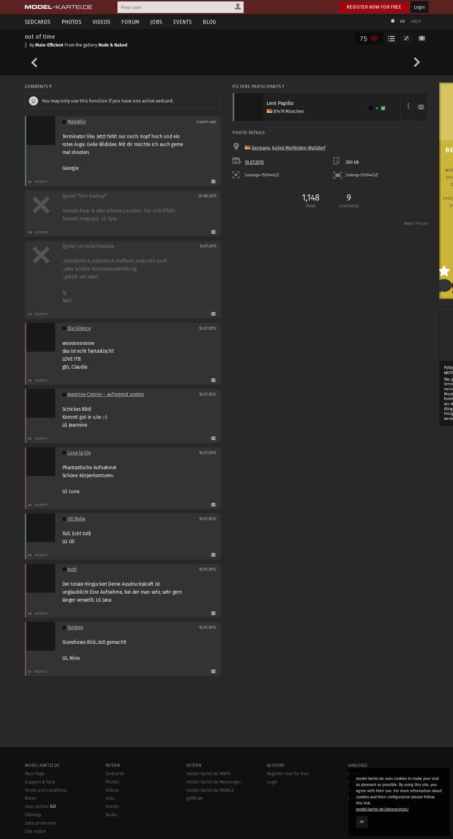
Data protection (40, 823)
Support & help (40, 782)
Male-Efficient (49, 45)
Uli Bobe (76, 519)
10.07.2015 (254, 162)
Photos (72, 21)
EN (402, 21)
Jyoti (72, 569)
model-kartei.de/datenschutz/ (382, 809)
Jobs (156, 21)
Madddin (76, 122)
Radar (111, 814)
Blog (209, 21)
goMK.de (194, 798)
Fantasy (75, 627)
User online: (40, 806)
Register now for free (374, 7)
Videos (102, 21)
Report (41, 182)
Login (419, 7)
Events (182, 21)
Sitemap (33, 814)
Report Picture (416, 223)
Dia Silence (79, 328)
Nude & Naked (112, 45)
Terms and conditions (46, 790)
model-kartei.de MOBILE (210, 790)
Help (416, 21)
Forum (130, 21)
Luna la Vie (79, 453)
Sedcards (38, 21)
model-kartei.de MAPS (208, 773)
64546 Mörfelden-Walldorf (298, 147)
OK (362, 822)
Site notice (35, 831)
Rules (30, 798)
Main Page (35, 773)
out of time (40, 36)
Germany (261, 147)
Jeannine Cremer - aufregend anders (105, 394)
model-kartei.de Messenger (213, 782)
